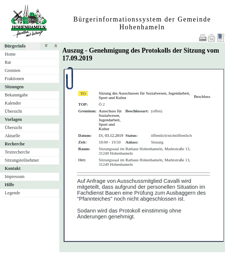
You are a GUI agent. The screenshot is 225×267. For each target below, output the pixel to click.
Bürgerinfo (15, 46)
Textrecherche (17, 152)
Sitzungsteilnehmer (22, 160)
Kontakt (13, 168)
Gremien (12, 70)
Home (10, 54)
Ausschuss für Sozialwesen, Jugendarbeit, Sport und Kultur (110, 120)
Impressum (14, 176)
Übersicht (13, 111)
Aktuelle (12, 135)
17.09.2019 (77, 58)
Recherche (15, 143)
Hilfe (9, 184)
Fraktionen (14, 78)
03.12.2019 (114, 135)
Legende (12, 192)
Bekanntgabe (16, 95)
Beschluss (202, 96)
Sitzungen (14, 86)
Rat (8, 62)
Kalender (13, 103)
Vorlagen (13, 119)
